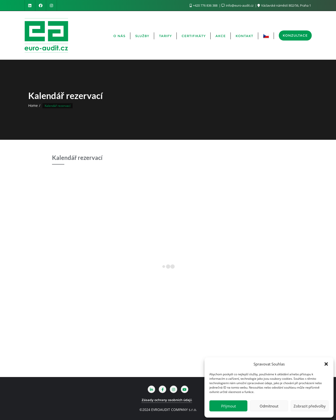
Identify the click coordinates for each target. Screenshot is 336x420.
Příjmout (228, 406)
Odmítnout (269, 406)
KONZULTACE (295, 35)
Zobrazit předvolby (310, 406)
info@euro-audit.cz (237, 5)
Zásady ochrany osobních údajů (167, 400)
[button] (326, 364)
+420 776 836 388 (204, 5)
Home (33, 105)
